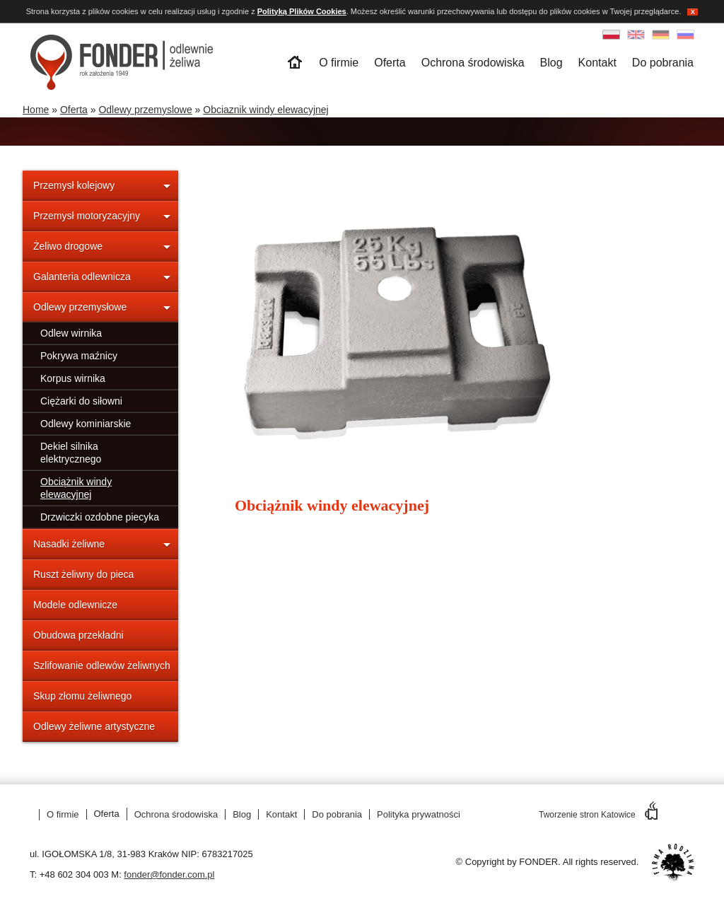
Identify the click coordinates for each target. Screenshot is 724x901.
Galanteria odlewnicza (82, 276)
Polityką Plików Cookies (301, 11)
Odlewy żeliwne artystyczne (94, 726)
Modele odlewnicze (75, 604)
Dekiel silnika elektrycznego (70, 453)
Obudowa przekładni (78, 635)
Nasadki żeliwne (69, 544)
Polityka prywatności (418, 814)
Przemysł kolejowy (74, 185)
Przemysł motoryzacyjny (86, 215)
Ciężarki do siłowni (81, 401)
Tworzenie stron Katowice (598, 815)
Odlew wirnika (71, 333)
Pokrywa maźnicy (78, 355)
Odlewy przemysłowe (80, 307)
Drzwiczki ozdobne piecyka (99, 517)
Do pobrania (663, 63)
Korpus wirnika (72, 378)
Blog (551, 63)
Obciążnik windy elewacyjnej (76, 488)
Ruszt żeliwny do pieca (83, 574)
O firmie (338, 63)
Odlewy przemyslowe (145, 109)
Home (36, 109)
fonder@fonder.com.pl (169, 874)
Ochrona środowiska (473, 63)
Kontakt (597, 63)
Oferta (389, 63)
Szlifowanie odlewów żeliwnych (101, 665)
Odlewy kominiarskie (85, 423)
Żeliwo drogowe (68, 246)
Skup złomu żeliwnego (82, 696)
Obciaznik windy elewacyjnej (265, 109)
